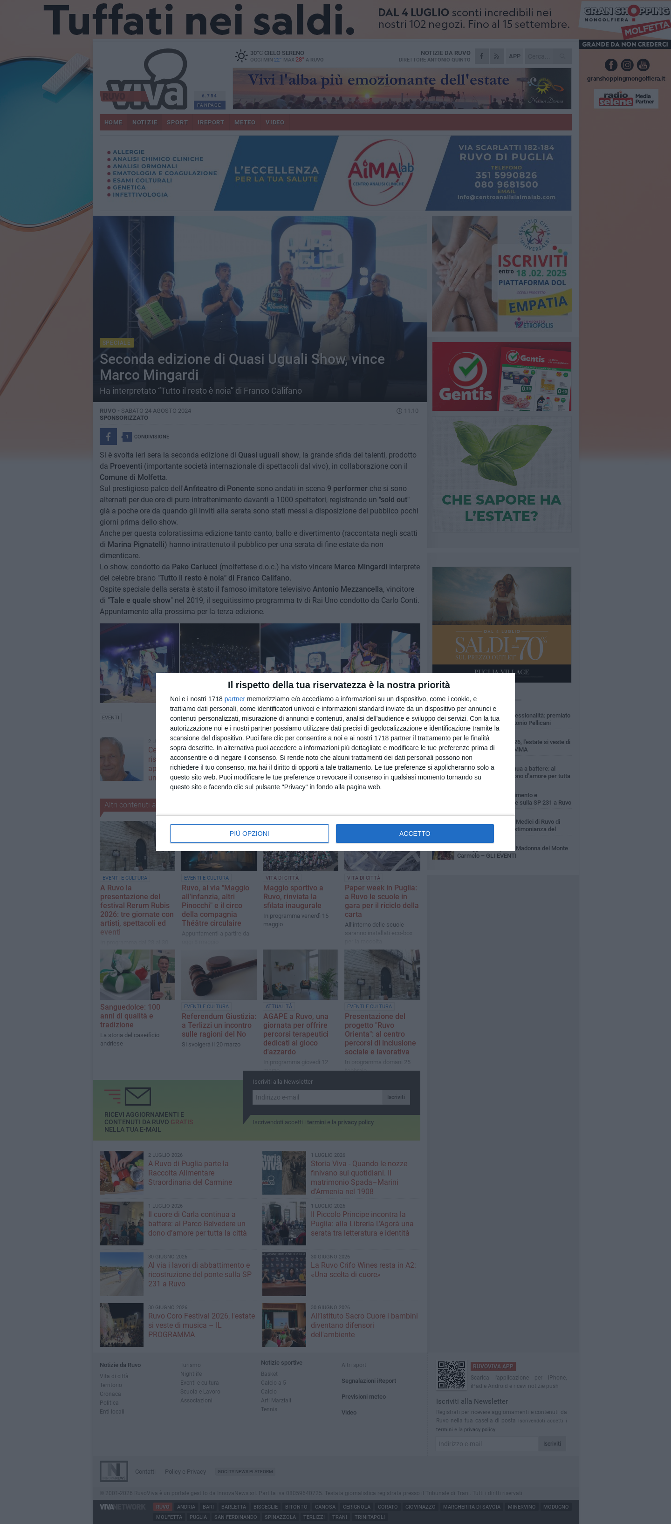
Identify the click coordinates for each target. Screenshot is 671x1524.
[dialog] (335, 762)
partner (235, 699)
